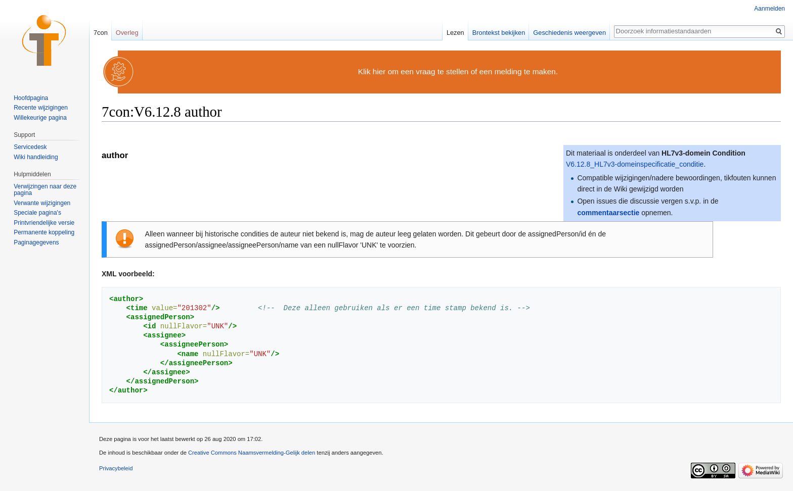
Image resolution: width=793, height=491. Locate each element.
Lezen (455, 32)
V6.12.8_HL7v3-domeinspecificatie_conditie (634, 164)
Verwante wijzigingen (42, 203)
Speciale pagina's (37, 212)
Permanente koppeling (44, 232)
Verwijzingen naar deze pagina (45, 190)
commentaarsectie (608, 213)
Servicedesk (30, 147)
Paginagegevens (36, 242)
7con (101, 32)
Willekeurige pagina (40, 117)
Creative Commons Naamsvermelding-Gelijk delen (251, 453)
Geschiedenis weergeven (569, 32)
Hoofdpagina (31, 98)
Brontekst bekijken (498, 32)
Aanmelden (769, 8)
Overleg (127, 32)
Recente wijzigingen (41, 107)
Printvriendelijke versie (44, 222)
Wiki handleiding (36, 157)
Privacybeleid (116, 468)
